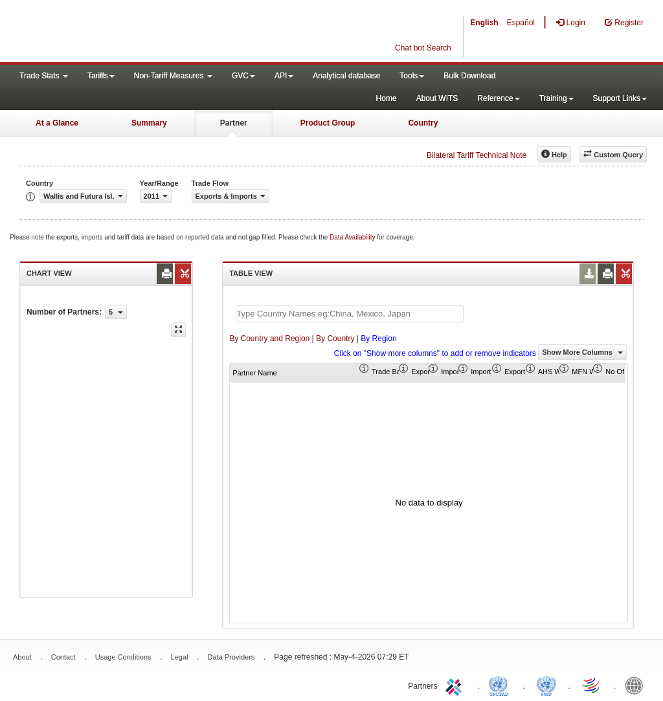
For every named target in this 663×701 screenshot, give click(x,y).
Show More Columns (582, 352)
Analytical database (346, 75)
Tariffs (101, 75)
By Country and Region (269, 338)
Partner (233, 123)
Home (386, 98)
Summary (149, 123)
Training (556, 98)
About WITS (437, 98)
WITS (129, 32)
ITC (456, 685)
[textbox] (350, 313)
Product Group (327, 123)
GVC (243, 75)
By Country (335, 338)
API (284, 75)
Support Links (620, 98)
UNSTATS (546, 685)
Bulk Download (469, 75)
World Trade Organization (592, 685)
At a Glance (57, 123)
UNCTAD (501, 685)
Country (423, 123)
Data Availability (353, 237)
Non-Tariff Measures (173, 75)
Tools (411, 75)
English (484, 22)
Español (521, 22)
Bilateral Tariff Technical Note (476, 155)
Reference (498, 98)
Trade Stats (43, 75)
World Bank (637, 685)
